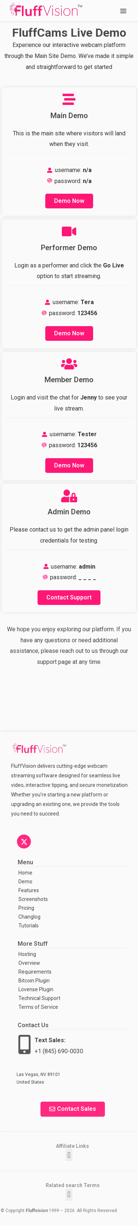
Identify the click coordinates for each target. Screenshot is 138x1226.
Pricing (26, 908)
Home (25, 873)
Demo (25, 881)
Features (28, 890)
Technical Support (39, 998)
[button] (69, 1155)
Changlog (29, 917)
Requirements (35, 972)
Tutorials (28, 925)
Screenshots (32, 899)
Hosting (27, 954)
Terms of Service (38, 1007)
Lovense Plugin (35, 989)
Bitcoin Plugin (34, 981)
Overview (29, 963)
